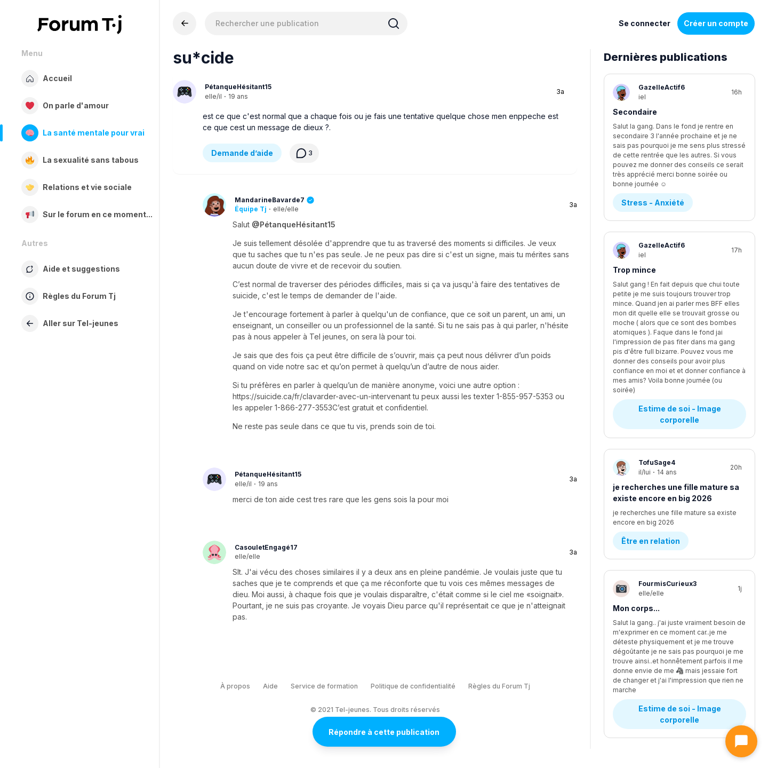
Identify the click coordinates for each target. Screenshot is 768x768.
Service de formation (324, 686)
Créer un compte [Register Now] (716, 23)
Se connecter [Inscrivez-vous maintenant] (644, 23)
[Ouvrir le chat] (741, 741)
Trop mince (634, 234)
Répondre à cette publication (384, 732)
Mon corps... (636, 488)
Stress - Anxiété (652, 166)
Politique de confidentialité (413, 686)
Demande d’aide (242, 152)
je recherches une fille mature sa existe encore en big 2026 (676, 373)
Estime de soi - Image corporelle (680, 294)
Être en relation (650, 421)
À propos (235, 686)
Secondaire (635, 111)
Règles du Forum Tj (499, 686)
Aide (270, 686)
